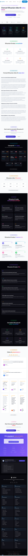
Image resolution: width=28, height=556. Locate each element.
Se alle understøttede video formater (14, 190)
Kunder (3, 543)
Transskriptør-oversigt (5, 536)
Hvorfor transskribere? (17, 535)
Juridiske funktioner (5, 511)
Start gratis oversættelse (11, 136)
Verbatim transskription (5, 492)
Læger (16, 512)
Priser (18, 1)
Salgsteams (4, 504)
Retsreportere (4, 512)
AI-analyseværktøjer (17, 488)
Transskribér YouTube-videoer (18, 492)
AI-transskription (17, 479)
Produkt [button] (7, 1)
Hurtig (20, 479)
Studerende (16, 504)
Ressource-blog (4, 535)
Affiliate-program (4, 524)
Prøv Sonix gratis (24, 1)
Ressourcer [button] (14, 1)
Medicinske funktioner (17, 511)
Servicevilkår (18, 554)
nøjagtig (22, 479)
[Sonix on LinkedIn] (14, 482)
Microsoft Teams (17, 522)
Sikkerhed (16, 547)
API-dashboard (4, 523)
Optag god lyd (16, 536)
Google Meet (16, 523)
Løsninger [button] (10, 1)
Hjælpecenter (16, 531)
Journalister (16, 499)
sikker (13, 480)
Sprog (3, 531)
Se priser (19, 136)
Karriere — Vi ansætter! (17, 543)
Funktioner (4, 488)
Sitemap (11, 554)
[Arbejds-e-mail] (14, 440)
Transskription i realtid (5, 493)
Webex (16, 524)
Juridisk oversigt (4, 510)
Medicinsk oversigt (17, 510)
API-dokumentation (5, 522)
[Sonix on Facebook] (11, 482)
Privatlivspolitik (14, 554)
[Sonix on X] (13, 482)
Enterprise (4, 499)
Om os (16, 542)
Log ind (19, 1)
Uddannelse (4, 500)
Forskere (16, 500)
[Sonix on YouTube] (16, 482)
